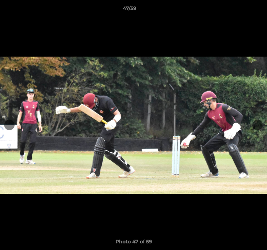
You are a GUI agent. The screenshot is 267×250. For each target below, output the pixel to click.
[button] (242, 10)
